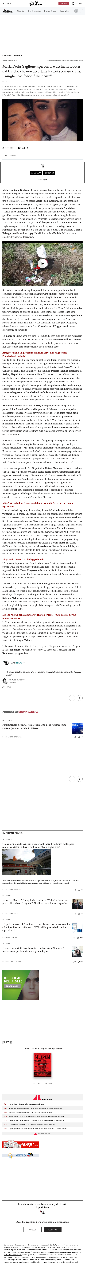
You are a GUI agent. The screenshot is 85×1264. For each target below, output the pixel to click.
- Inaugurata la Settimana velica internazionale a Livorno (24, 1104)
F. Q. (5, 81)
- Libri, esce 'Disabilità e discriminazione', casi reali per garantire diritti (28, 1112)
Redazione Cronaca (11, 737)
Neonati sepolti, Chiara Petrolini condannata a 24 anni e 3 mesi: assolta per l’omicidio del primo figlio (33, 949)
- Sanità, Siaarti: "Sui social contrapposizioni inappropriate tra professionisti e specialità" (34, 1116)
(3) (80, 737)
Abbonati (63, 3)
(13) (80, 962)
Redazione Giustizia (11, 962)
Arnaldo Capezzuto (17, 680)
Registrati (53, 1230)
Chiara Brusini (9, 938)
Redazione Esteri (10, 914)
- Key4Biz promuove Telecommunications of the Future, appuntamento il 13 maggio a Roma (35, 1128)
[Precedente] (72, 698)
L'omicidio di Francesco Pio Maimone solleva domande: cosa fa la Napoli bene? (43, 673)
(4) (9, 687)
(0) (80, 890)
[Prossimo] (80, 698)
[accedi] (77, 3)
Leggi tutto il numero (42, 1083)
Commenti (8, 148)
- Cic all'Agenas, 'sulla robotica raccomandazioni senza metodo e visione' (29, 1124)
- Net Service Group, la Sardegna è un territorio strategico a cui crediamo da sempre (33, 1108)
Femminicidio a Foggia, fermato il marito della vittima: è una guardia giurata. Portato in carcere (34, 726)
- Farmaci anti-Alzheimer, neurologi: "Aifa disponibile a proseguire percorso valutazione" (34, 1120)
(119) (80, 938)
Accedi (32, 1230)
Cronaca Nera (12, 55)
